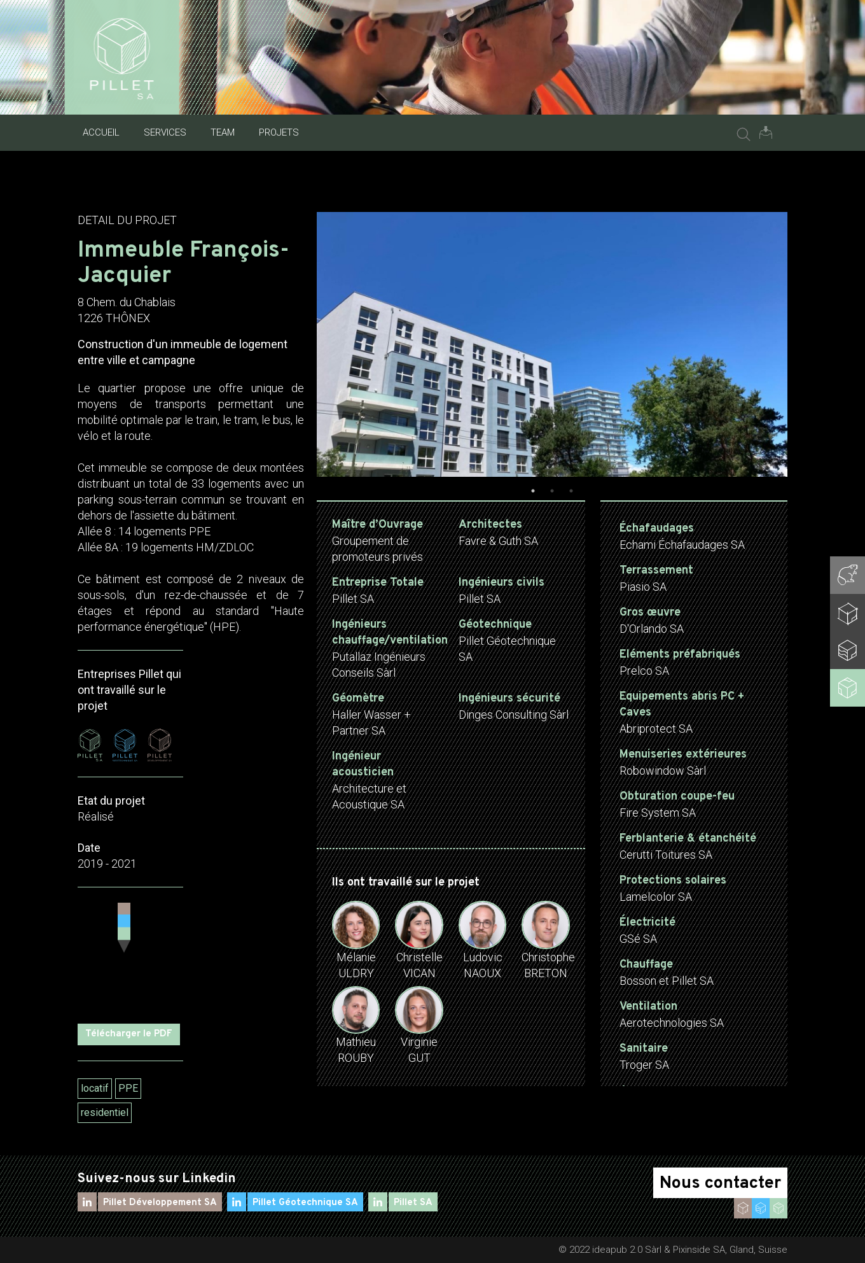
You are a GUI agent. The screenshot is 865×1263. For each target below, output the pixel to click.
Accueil (101, 132)
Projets (279, 132)
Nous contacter (720, 1183)
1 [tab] (533, 490)
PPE (128, 1088)
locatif (95, 1088)
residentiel (104, 1112)
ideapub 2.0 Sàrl (626, 1249)
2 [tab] (552, 490)
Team (223, 132)
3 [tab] (571, 490)
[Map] (130, 955)
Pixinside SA (699, 1249)
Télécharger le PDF (128, 1034)
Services (165, 132)
